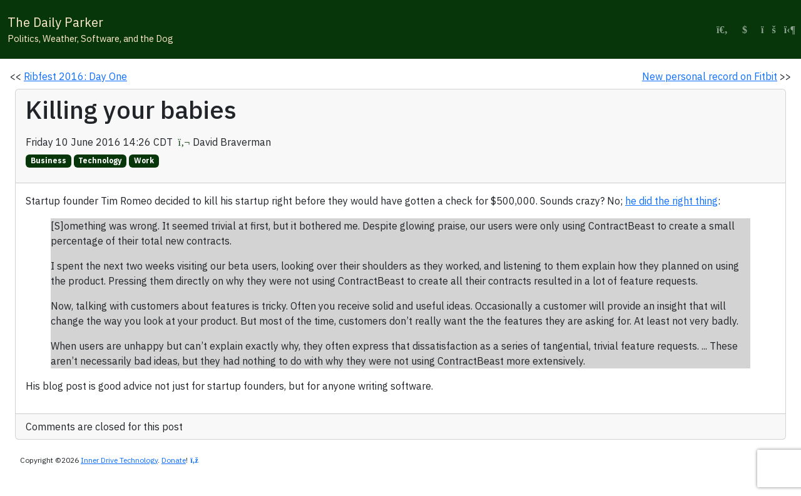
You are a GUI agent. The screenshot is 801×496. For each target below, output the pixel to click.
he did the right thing (671, 201)
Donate (173, 460)
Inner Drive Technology (119, 460)
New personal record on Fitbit (709, 76)
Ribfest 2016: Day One (75, 76)
